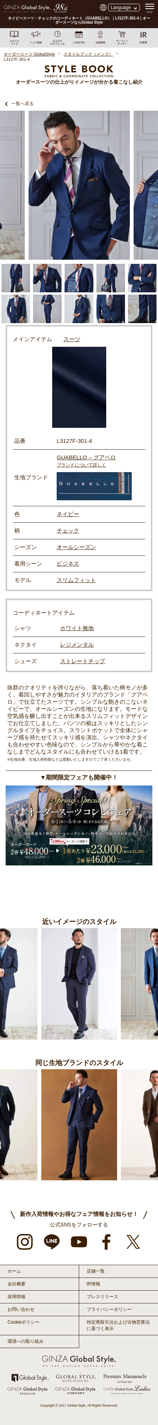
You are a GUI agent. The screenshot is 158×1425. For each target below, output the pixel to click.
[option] (79, 185)
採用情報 (17, 1296)
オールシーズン (76, 547)
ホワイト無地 (77, 628)
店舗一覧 (96, 1271)
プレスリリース (102, 1296)
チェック (68, 530)
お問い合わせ (21, 1309)
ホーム (14, 1271)
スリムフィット (76, 580)
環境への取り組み (26, 1341)
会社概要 (17, 1284)
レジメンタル (77, 644)
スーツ (71, 339)
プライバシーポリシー (109, 1309)
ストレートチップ (82, 661)
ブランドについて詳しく (81, 465)
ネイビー (68, 514)
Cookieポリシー (23, 1322)
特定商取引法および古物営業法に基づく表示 (118, 1325)
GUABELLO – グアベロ (86, 457)
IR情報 (93, 1284)
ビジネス (68, 563)
